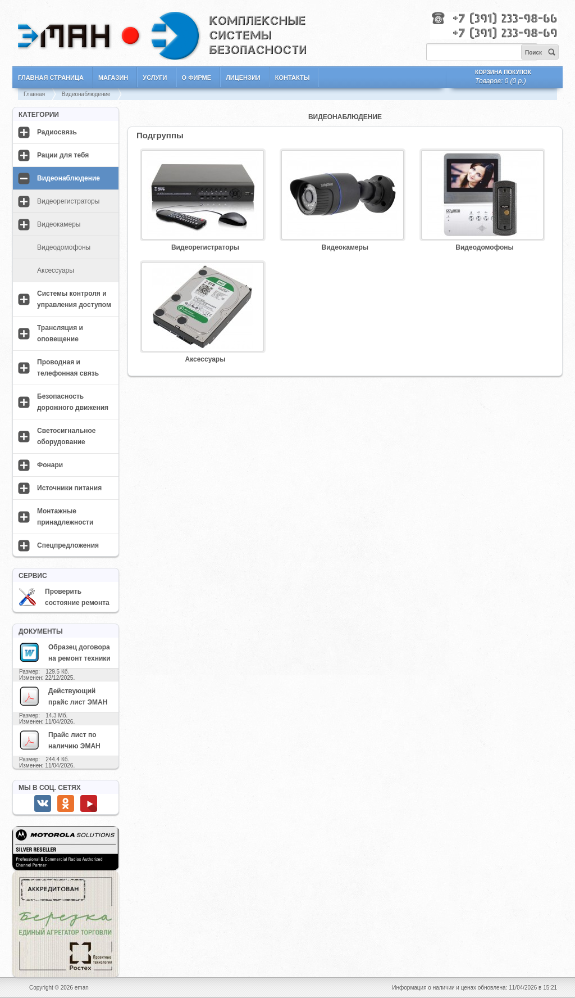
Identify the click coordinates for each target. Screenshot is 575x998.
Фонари (50, 465)
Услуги (155, 77)
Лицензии (243, 77)
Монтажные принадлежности (65, 516)
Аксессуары (55, 270)
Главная (34, 94)
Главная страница (51, 77)
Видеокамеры (58, 224)
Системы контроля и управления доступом (74, 299)
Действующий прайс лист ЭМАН (63, 696)
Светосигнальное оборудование (66, 436)
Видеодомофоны (63, 247)
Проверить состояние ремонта (64, 597)
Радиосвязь (57, 132)
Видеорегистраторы (68, 201)
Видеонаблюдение (86, 94)
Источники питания (69, 488)
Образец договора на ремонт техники (65, 652)
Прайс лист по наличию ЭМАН (60, 740)
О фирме (197, 77)
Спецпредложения (68, 545)
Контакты (292, 77)
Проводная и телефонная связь (68, 367)
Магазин (113, 77)
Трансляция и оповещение (60, 333)
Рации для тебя (63, 155)
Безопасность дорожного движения (72, 402)
